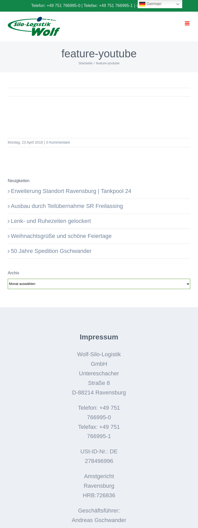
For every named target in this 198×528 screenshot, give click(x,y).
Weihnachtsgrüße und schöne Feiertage (61, 236)
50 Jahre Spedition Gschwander (51, 251)
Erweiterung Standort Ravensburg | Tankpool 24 (71, 191)
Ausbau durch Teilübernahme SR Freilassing (67, 206)
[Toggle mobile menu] (187, 23)
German (150, 4)
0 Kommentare (58, 142)
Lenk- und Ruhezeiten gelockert (51, 221)
